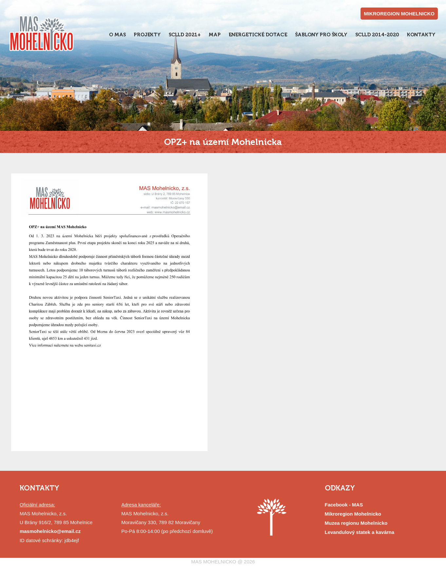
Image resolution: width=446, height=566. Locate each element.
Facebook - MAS (344, 504)
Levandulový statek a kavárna (360, 532)
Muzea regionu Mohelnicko (356, 523)
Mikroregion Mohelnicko (353, 514)
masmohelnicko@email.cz (50, 531)
